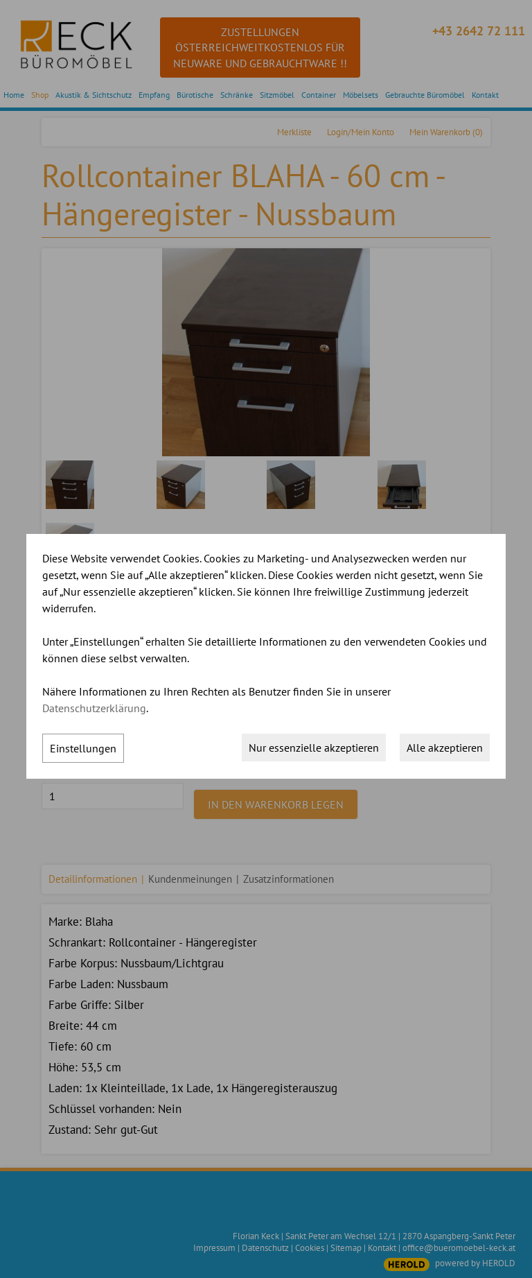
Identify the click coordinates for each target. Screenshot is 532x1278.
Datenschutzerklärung (94, 708)
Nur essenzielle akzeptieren (314, 747)
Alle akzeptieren (445, 747)
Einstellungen (83, 748)
